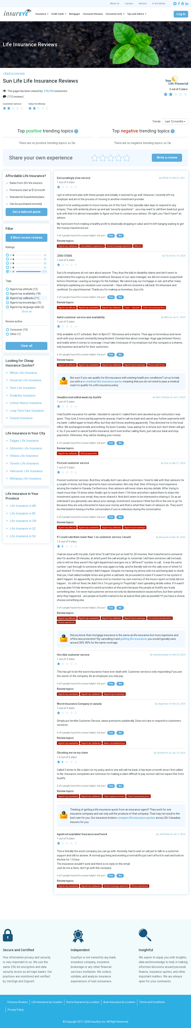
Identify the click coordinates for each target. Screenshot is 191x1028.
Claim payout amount (22, 333)
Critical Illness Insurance (26, 505)
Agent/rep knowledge (23, 302)
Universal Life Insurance (25, 483)
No (120, 235)
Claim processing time (24, 338)
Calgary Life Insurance (24, 543)
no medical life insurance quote (102, 381)
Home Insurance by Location (82, 1002)
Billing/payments (20, 311)
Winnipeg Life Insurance (25, 581)
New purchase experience (25, 365)
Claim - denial (18, 329)
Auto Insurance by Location (119, 1002)
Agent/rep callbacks (22, 298)
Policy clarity (17, 392)
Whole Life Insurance (23, 475)
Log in (181, 14)
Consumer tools (114, 14)
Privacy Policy (16, 1009)
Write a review (167, 157)
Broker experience (20, 315)
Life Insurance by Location (47, 1002)
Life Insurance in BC (23, 616)
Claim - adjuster (19, 324)
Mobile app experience (23, 360)
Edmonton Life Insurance (26, 551)
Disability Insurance (22, 498)
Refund (14, 405)
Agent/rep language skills (25, 307)
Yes (111, 235)
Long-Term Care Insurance (27, 513)
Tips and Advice (135, 14)
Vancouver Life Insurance (26, 573)
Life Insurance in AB (23, 608)
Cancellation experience (24, 320)
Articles (143, 3)
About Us (114, 3)
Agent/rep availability (23, 293)
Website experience (21, 414)
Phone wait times (20, 383)
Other (13, 436)
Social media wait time (23, 410)
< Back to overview (14, 73)
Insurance (41, 14)
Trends (156, 121)
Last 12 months (175, 121)
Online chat (16, 374)
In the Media (158, 3)
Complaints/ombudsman (25, 342)
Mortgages (74, 14)
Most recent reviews (26, 237)
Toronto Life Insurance (24, 566)
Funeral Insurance (21, 520)
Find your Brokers (17, 1002)
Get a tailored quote (26, 212)
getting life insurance (133, 638)
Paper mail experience (23, 378)
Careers (129, 3)
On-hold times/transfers (24, 369)
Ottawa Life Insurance (24, 558)
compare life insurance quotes (136, 817)
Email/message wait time (25, 347)
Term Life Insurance (23, 490)
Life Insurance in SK (23, 639)
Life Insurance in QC (23, 631)
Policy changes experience (25, 387)
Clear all (26, 448)
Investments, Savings (22, 356)
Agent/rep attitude (22, 289)
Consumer (17, 432)
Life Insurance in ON (23, 623)
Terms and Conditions (152, 1002)
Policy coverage (20, 396)
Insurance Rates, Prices (23, 351)
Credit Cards (57, 14)
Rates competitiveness (23, 401)
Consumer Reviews (93, 14)
